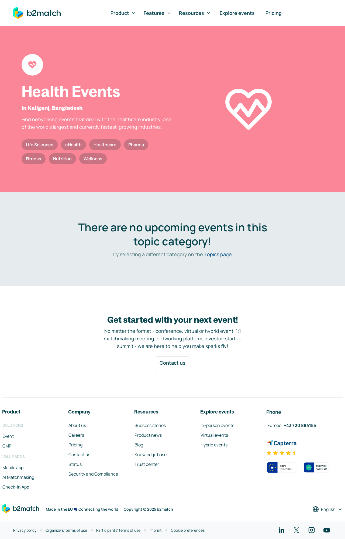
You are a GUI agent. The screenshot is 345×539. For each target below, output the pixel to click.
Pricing (273, 13)
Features (157, 13)
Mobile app (12, 467)
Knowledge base (150, 454)
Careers (76, 435)
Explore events (237, 13)
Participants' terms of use (118, 530)
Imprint (156, 530)
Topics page (218, 254)
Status (75, 464)
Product (123, 13)
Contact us (172, 363)
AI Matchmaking (18, 477)
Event (8, 436)
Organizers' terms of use (66, 530)
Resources (195, 13)
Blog (138, 445)
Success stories (150, 425)
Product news (148, 435)
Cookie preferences (188, 530)
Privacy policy (24, 530)
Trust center (146, 464)
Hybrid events (214, 445)
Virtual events (214, 435)
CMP (7, 446)
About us (77, 425)
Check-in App (15, 487)
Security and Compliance (93, 474)
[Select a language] (327, 509)
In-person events (217, 425)
